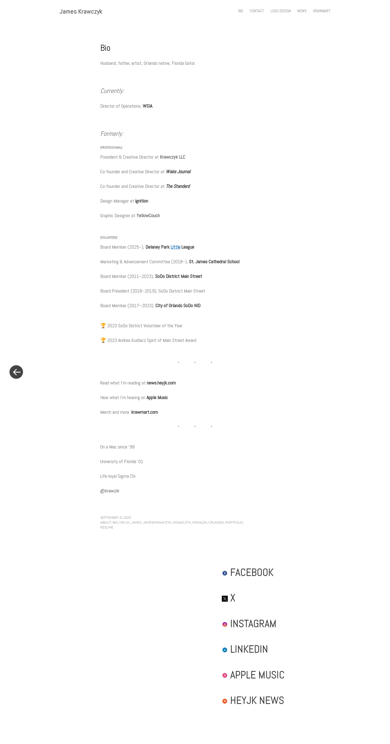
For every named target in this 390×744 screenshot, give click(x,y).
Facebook (248, 572)
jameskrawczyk (157, 522)
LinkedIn (245, 649)
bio (115, 522)
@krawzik (109, 491)
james (136, 522)
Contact (257, 10)
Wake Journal (178, 171)
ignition (141, 201)
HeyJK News (253, 700)
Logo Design (281, 10)
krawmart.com (144, 412)
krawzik (199, 522)
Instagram (249, 623)
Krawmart (321, 10)
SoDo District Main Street (178, 276)
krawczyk (182, 522)
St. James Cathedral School (214, 261)
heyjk (124, 522)
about (105, 522)
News (302, 10)
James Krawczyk (81, 11)
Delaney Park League (169, 247)
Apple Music (157, 397)
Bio (240, 10)
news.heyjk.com (161, 383)
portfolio (234, 522)
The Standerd (178, 186)
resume (106, 527)
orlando (216, 522)
